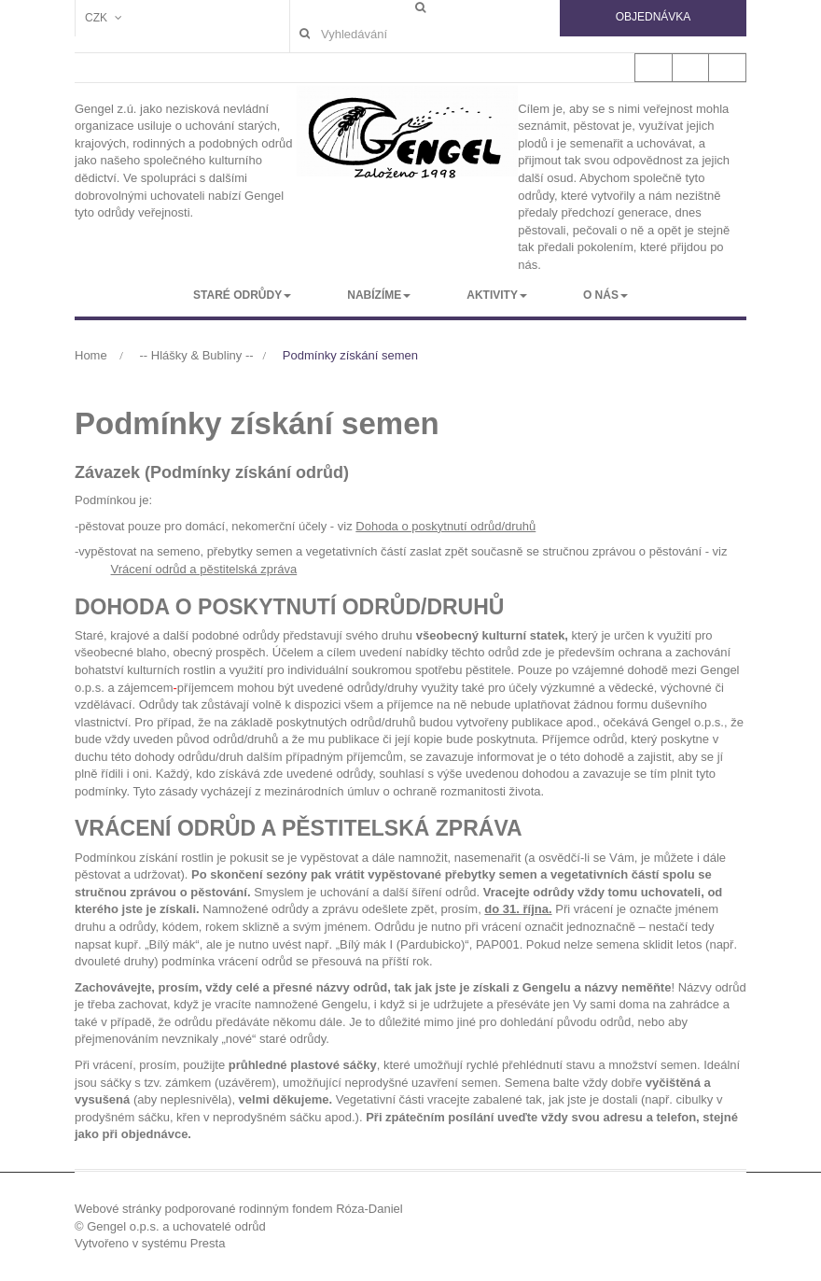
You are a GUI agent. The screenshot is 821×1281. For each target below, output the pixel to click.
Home (91, 355)
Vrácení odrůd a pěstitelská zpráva (204, 569)
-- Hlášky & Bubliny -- (197, 355)
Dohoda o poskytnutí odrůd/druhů (445, 526)
